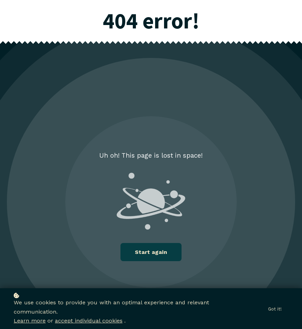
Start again (151, 252)
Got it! (275, 309)
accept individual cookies (89, 321)
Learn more (30, 321)
